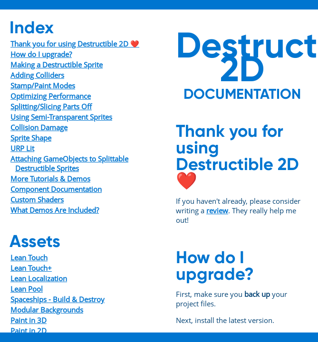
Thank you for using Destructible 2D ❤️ (74, 43)
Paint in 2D (28, 330)
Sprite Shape (30, 137)
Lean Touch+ (31, 268)
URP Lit (22, 148)
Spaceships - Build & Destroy (57, 299)
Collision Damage (38, 127)
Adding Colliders (37, 75)
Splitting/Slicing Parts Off (51, 106)
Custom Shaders (37, 199)
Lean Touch (29, 257)
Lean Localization (38, 278)
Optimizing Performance (50, 96)
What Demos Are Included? (54, 210)
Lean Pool (26, 289)
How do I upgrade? (41, 54)
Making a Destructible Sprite (56, 64)
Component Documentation (56, 189)
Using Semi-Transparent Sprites (61, 117)
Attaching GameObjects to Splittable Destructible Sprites (69, 163)
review (217, 210)
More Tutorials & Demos (50, 178)
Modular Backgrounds (46, 309)
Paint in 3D (28, 320)
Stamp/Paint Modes (42, 85)
